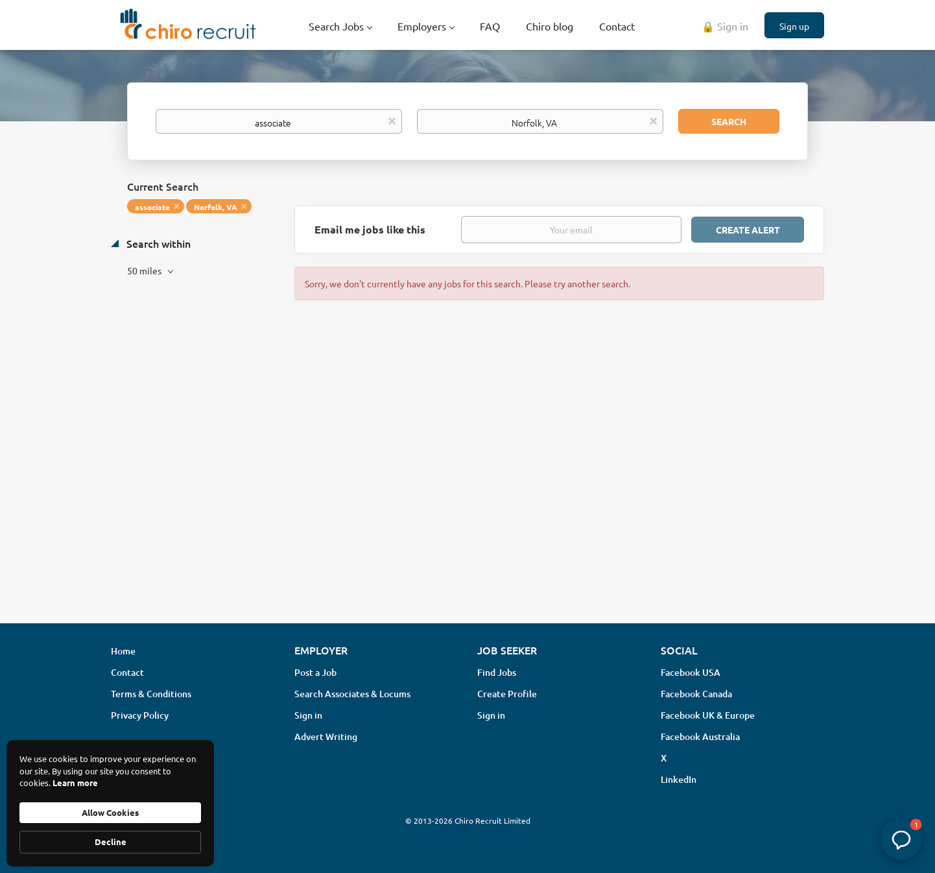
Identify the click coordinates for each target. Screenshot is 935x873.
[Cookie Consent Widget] (110, 803)
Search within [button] (157, 243)
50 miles (145, 270)
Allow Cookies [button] (110, 812)
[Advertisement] (467, 510)
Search (728, 121)
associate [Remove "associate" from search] (152, 207)
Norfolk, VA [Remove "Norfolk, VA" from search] (215, 207)
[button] (901, 839)
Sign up (794, 26)
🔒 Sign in (725, 25)
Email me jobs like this (369, 229)
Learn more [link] (75, 782)
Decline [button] (110, 841)
